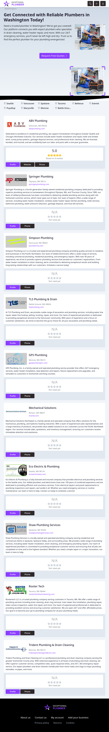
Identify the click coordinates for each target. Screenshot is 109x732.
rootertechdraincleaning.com (42, 594)
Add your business (78, 717)
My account (57, 717)
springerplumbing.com (39, 184)
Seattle (10, 103)
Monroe (45, 108)
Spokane (45, 103)
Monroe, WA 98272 (37, 360)
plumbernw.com (36, 245)
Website (27, 164)
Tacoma (62, 103)
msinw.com (34, 415)
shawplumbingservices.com (41, 533)
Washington (11, 8)
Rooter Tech (36, 586)
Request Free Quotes (54, 55)
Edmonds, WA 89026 (38, 125)
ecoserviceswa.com (37, 474)
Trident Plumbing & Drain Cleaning (51, 645)
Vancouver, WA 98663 (38, 243)
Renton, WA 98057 (37, 413)
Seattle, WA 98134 (37, 471)
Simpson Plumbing (41, 238)
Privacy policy (42, 722)
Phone (42, 164)
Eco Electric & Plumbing (44, 466)
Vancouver (29, 103)
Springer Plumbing (41, 176)
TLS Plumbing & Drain (43, 299)
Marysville (29, 108)
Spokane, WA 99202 (37, 530)
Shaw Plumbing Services (44, 525)
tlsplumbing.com (36, 307)
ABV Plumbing (38, 121)
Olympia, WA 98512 (37, 181)
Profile (13, 164)
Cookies (70, 722)
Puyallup (11, 108)
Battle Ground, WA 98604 (40, 304)
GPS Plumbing (38, 355)
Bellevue (79, 103)
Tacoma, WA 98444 (37, 591)
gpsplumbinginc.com (38, 363)
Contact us (41, 717)
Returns (57, 722)
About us (25, 717)
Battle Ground (65, 108)
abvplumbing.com (37, 128)
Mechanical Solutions (42, 408)
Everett (95, 103)
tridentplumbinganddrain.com (42, 653)
